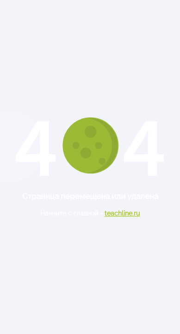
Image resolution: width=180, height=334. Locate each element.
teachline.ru (122, 213)
